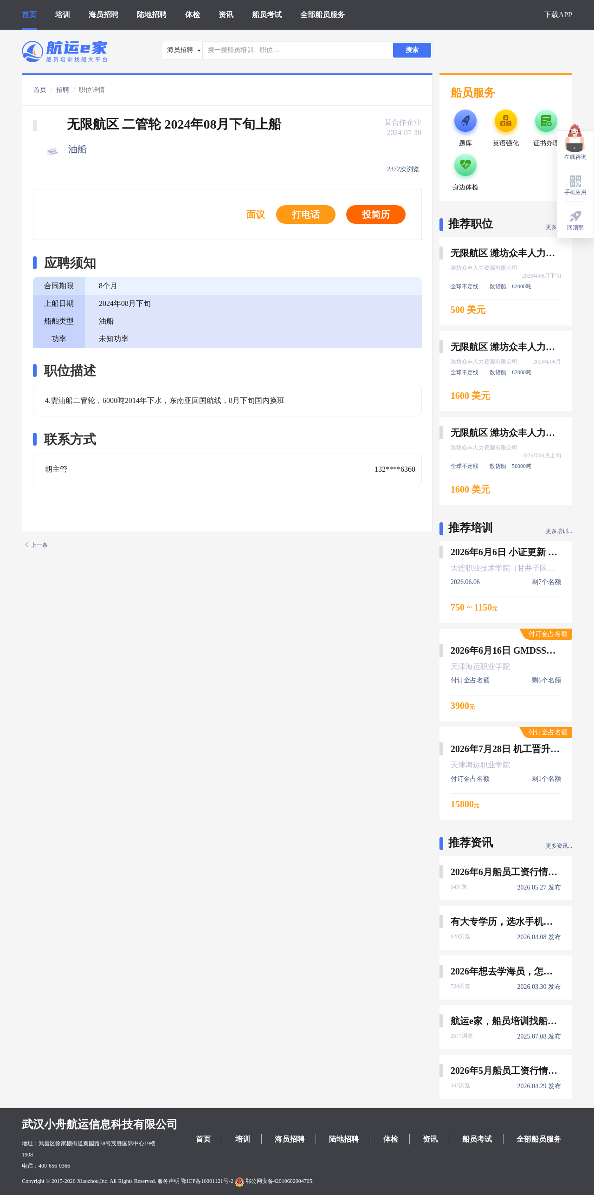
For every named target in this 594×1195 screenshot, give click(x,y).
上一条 (36, 545)
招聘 (62, 89)
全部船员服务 (322, 15)
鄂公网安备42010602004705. (274, 1181)
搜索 (412, 49)
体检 (192, 15)
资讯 (226, 15)
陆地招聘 (152, 15)
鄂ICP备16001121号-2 (207, 1181)
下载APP (558, 15)
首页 (29, 15)
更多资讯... (559, 846)
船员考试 (267, 15)
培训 (62, 15)
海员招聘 (103, 15)
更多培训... (559, 531)
